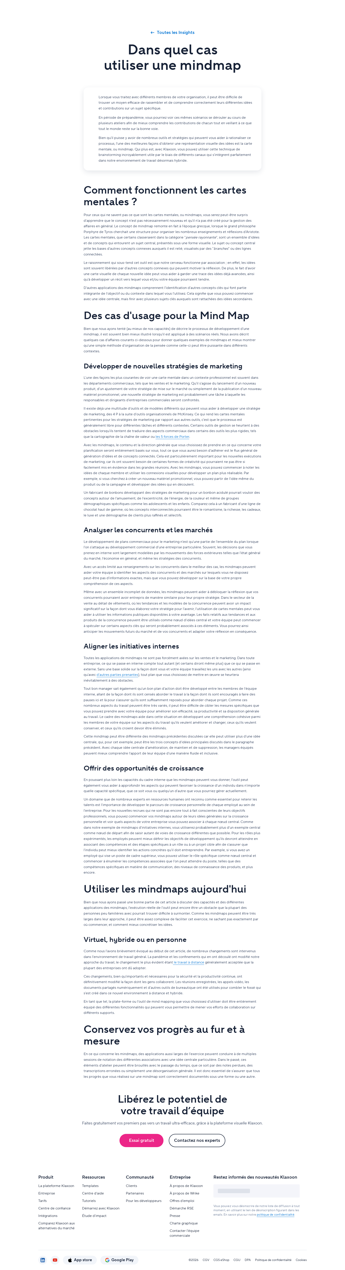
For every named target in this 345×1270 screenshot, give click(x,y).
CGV (206, 1260)
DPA (248, 1260)
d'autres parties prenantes (117, 675)
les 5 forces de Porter (172, 436)
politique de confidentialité (275, 1215)
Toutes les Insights (173, 32)
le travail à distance (188, 962)
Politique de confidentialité (273, 1260)
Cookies (301, 1260)
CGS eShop (221, 1260)
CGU (236, 1260)
